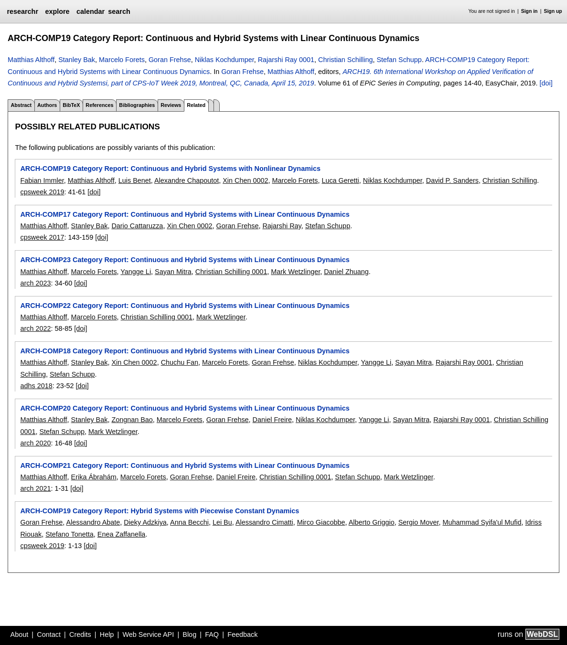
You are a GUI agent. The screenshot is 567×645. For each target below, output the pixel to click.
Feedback (242, 634)
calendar (90, 11)
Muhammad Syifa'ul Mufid (481, 522)
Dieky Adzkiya (145, 522)
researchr (22, 11)
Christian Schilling (345, 59)
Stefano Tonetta (69, 534)
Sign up (553, 11)
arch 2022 (35, 328)
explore (57, 11)
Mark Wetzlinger (295, 271)
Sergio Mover (418, 522)
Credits (80, 634)
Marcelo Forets (122, 59)
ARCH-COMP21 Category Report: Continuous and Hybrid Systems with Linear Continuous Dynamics (184, 465)
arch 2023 (35, 283)
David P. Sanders (452, 180)
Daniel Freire (272, 419)
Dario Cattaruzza (137, 226)
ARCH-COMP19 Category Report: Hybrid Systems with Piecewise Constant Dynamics (159, 511)
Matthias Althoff (31, 59)
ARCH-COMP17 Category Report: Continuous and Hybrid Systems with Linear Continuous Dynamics (184, 214)
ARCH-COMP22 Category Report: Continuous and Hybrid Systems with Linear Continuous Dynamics (184, 305)
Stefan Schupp (398, 59)
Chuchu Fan (179, 362)
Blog (189, 634)
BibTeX (71, 105)
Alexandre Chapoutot (186, 180)
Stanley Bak (76, 59)
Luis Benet (134, 180)
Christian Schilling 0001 (231, 271)
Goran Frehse (170, 59)
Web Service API (148, 634)
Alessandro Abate (93, 522)
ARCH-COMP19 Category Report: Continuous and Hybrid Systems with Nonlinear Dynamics (170, 168)
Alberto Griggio (372, 522)
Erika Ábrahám (94, 477)
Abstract (21, 105)
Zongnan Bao (131, 419)
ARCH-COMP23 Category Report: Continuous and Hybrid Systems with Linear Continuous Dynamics (184, 260)
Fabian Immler (42, 180)
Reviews (170, 105)
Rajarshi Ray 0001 (286, 59)
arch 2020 (35, 443)
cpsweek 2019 (42, 192)
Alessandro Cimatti (264, 522)
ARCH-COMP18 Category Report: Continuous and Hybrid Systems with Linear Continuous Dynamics (184, 351)
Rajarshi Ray (281, 226)
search (119, 11)
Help (107, 634)
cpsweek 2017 (42, 237)
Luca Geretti (340, 180)
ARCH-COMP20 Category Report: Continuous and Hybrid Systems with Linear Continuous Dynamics (184, 408)
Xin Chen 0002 (245, 180)
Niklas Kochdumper (224, 59)
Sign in (529, 11)
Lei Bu (222, 522)
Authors (47, 105)
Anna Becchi (189, 522)
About (20, 634)
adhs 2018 (36, 386)
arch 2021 (35, 488)
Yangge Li (135, 271)
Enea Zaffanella (121, 534)
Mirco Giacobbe (321, 522)
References (99, 105)
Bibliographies (137, 105)
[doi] (546, 83)
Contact (49, 634)
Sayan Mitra (173, 271)
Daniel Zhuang (346, 271)
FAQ (212, 634)
